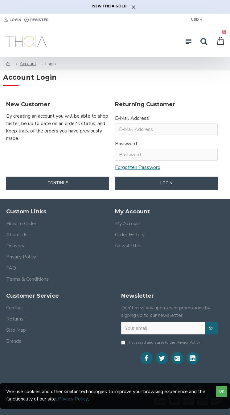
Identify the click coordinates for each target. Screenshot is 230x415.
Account (28, 64)
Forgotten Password (137, 167)
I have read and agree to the (161, 342)
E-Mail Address (132, 118)
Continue (57, 183)
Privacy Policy (73, 399)
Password (126, 143)
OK (221, 391)
